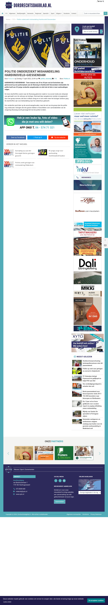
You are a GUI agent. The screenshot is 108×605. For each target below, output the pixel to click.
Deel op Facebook (16, 137)
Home (8, 19)
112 (6, 13)
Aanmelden (59, 524)
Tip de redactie (58, 137)
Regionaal (38, 13)
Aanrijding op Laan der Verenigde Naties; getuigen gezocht (25, 153)
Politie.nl (67, 79)
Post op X (37, 137)
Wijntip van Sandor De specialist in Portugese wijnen (90, 414)
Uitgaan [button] (58, 13)
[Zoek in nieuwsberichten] (93, 13)
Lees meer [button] (7, 602)
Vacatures (67, 13)
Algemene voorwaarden (74, 537)
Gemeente (30, 13)
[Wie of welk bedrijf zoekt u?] (90, 32)
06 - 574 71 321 (45, 127)
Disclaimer (85, 537)
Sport (52, 13)
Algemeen (12, 13)
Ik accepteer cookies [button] (96, 600)
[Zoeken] (105, 13)
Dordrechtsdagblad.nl (33, 5)
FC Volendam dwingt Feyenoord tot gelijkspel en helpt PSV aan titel (92, 378)
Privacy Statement (96, 537)
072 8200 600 (20, 511)
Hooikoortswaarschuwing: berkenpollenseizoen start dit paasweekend (93, 363)
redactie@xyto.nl (21, 514)
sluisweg (49, 79)
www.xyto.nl (20, 517)
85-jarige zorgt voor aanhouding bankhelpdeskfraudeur (57, 153)
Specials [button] (45, 13)
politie (43, 79)
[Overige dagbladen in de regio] (89, 506)
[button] (5, 479)
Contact (74, 13)
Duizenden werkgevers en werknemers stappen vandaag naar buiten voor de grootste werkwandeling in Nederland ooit (92, 433)
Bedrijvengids (21, 13)
